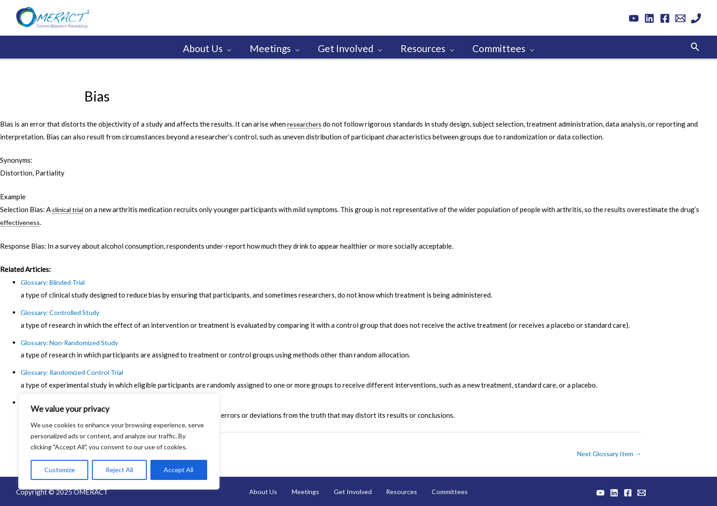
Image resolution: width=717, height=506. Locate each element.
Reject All (119, 468)
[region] (118, 440)
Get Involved (353, 490)
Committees (436, 490)
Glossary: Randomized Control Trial (75, 369)
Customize (59, 468)
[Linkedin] (649, 18)
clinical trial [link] (69, 206)
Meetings (311, 490)
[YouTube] (634, 18)
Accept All (178, 468)
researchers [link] (305, 121)
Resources (396, 490)
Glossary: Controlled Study (62, 309)
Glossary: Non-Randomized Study (72, 340)
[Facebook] (665, 18)
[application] (225, 46)
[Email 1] (680, 18)
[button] (695, 45)
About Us (276, 490)
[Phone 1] (696, 18)
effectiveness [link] (21, 219)
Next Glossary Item (607, 451)
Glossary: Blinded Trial (55, 279)
